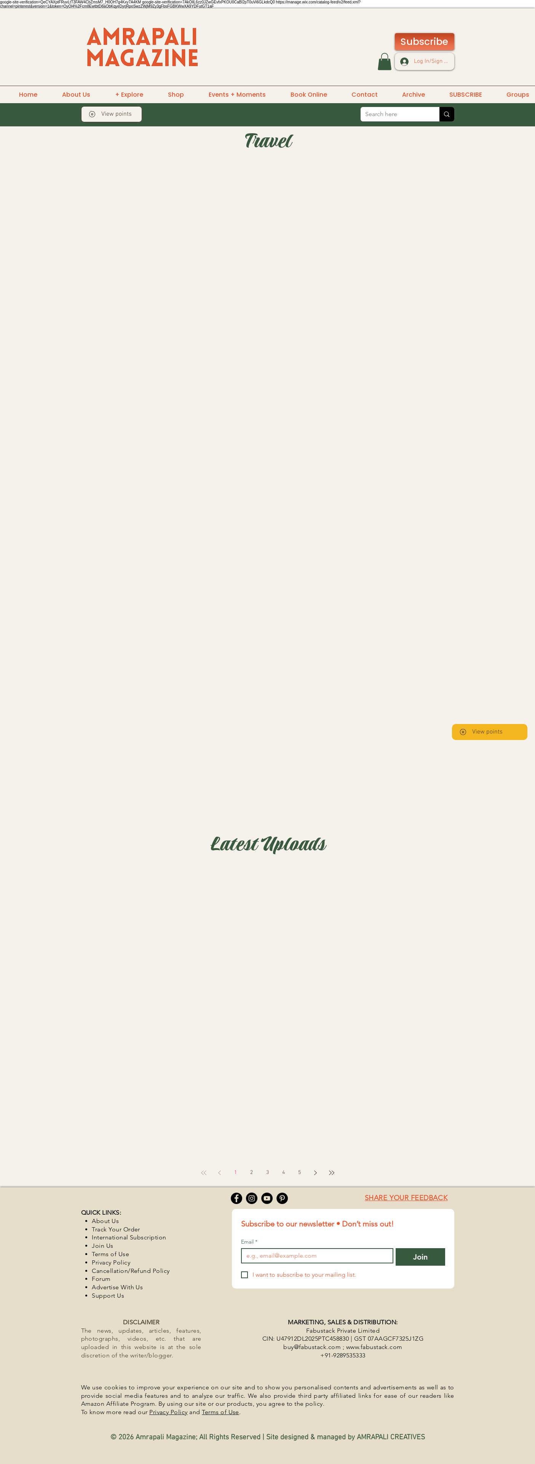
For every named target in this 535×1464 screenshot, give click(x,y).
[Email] (315, 1256)
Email (249, 1242)
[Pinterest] (282, 1198)
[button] (384, 61)
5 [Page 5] (299, 1172)
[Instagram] (251, 1198)
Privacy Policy (168, 1412)
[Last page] (332, 1173)
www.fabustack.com (374, 1347)
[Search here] (394, 114)
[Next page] (316, 1173)
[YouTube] (267, 1198)
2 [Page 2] (251, 1172)
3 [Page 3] (267, 1172)
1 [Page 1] (235, 1172)
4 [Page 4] (283, 1172)
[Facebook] (236, 1198)
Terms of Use (220, 1412)
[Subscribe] (424, 41)
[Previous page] (220, 1173)
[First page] (204, 1173)
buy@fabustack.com (312, 1347)
